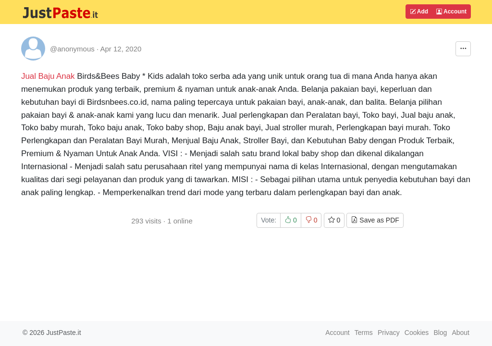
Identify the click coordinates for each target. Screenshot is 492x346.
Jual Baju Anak (48, 76)
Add (419, 11)
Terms (364, 332)
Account (451, 11)
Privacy (389, 332)
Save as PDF (375, 220)
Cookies (417, 332)
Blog (440, 332)
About (460, 332)
